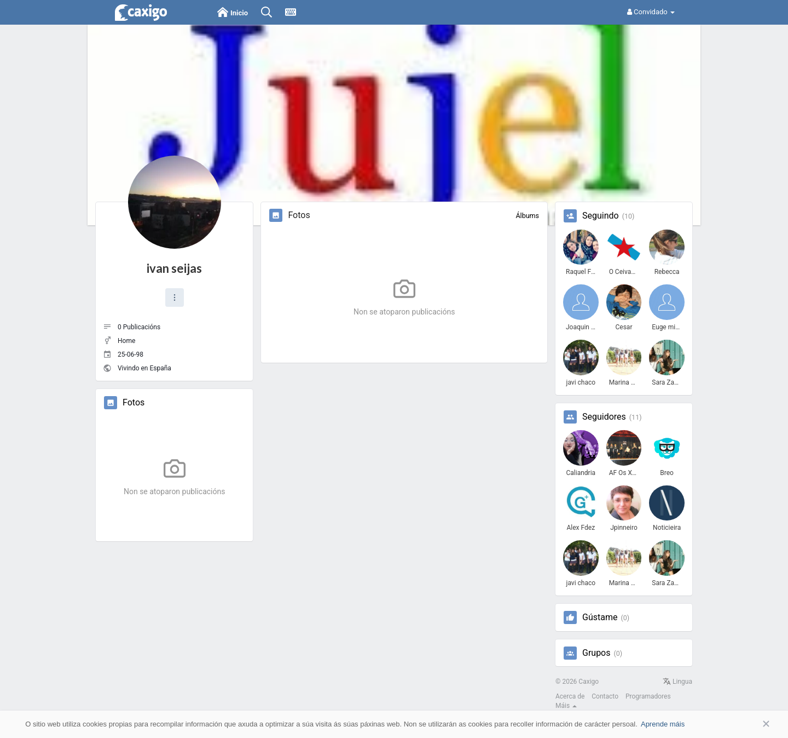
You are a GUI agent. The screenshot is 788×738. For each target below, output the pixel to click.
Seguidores (604, 417)
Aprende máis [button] (663, 724)
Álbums (527, 215)
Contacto (605, 696)
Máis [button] (566, 706)
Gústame (599, 617)
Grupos (596, 653)
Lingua (677, 681)
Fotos (133, 403)
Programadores (648, 696)
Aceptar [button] (749, 724)
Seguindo (600, 216)
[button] (174, 297)
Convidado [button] (651, 12)
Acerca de (569, 696)
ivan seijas (174, 268)
